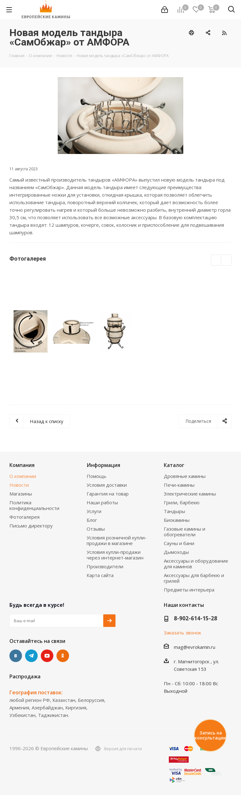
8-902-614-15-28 (195, 618)
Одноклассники (62, 655)
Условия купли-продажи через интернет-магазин (115, 555)
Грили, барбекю (182, 502)
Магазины (20, 493)
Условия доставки (107, 485)
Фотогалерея (24, 517)
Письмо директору (31, 525)
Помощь (96, 476)
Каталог (174, 465)
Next (226, 260)
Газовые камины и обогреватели (184, 532)
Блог (92, 520)
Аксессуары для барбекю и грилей (194, 578)
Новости (19, 485)
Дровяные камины (185, 476)
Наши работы (102, 502)
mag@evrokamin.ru (194, 647)
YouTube (47, 655)
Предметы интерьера (189, 589)
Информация (103, 465)
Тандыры (174, 511)
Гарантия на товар (108, 493)
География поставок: (36, 692)
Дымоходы (176, 552)
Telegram (31, 655)
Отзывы (96, 529)
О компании (22, 476)
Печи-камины (179, 485)
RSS (224, 32)
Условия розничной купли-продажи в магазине (117, 540)
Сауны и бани (179, 543)
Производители (105, 566)
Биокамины (177, 520)
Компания (22, 465)
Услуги (94, 511)
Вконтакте (15, 655)
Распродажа (24, 676)
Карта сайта (100, 575)
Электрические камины (190, 493)
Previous (216, 260)
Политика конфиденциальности (34, 505)
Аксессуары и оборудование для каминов (196, 564)
